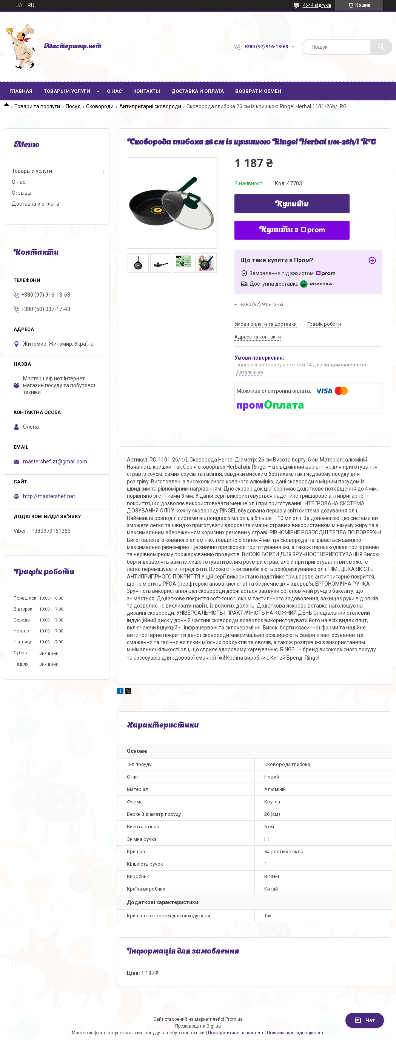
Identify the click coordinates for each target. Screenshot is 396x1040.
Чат (364, 1020)
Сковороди (100, 106)
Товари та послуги (37, 106)
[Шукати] (381, 47)
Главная (20, 91)
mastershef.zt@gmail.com (55, 461)
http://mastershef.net (49, 496)
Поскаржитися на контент (235, 1032)
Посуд (73, 106)
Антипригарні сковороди (150, 106)
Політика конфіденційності (296, 1032)
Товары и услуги (67, 91)
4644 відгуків (317, 5)
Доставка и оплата (197, 91)
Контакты (146, 91)
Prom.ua (234, 1019)
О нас (114, 91)
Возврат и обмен (258, 91)
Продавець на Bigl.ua (198, 1026)
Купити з (292, 230)
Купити (292, 204)
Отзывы (21, 193)
